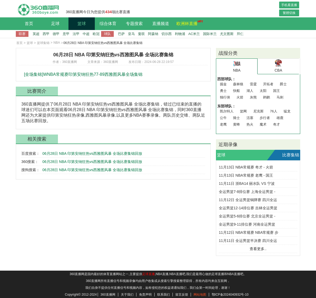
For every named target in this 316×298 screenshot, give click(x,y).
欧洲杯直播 (188, 23)
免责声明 (145, 294)
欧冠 (96, 34)
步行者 (265, 118)
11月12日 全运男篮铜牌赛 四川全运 (248, 200)
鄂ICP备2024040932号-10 (230, 294)
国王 (276, 91)
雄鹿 (279, 118)
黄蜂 (236, 124)
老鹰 (223, 124)
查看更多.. (258, 249)
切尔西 (166, 34)
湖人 (249, 91)
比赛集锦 (290, 155)
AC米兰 (194, 34)
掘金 (223, 84)
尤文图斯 (227, 34)
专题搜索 (134, 23)
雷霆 (253, 84)
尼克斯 (258, 111)
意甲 (66, 34)
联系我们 (163, 294)
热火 (249, 124)
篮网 (243, 111)
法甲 (76, 34)
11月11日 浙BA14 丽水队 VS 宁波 (247, 183)
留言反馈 (181, 294)
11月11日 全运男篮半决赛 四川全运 (248, 241)
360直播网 (108, 294)
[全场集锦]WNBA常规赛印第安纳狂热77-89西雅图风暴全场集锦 (83, 74)
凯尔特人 (227, 111)
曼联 (141, 34)
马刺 (279, 97)
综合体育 (108, 23)
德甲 (56, 34)
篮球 (81, 23)
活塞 (249, 118)
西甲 (46, 34)
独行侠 (225, 97)
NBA (56, 42)
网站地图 (200, 294)
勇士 (223, 91)
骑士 (236, 118)
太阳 (263, 91)
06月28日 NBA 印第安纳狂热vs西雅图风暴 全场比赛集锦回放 (92, 153)
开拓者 (268, 84)
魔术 (263, 124)
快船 (236, 91)
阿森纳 (153, 34)
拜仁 (240, 34)
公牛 (223, 118)
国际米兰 (210, 34)
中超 (86, 34)
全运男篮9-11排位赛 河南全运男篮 (247, 224)
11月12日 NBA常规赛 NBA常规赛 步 (248, 232)
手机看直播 (289, 5)
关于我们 (127, 294)
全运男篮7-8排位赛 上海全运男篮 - (247, 192)
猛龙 (287, 111)
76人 (273, 111)
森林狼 (238, 84)
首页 (29, 23)
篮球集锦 (43, 43)
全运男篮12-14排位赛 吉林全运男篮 (248, 208)
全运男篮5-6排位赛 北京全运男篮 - (247, 216)
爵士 (283, 84)
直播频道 (160, 23)
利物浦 (180, 34)
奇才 (276, 124)
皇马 (131, 34)
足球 (55, 23)
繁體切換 (289, 13)
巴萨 (121, 34)
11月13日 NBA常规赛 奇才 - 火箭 (246, 167)
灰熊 (253, 97)
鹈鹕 (266, 97)
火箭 (239, 97)
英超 (36, 34)
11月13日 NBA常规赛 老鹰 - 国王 (246, 175)
